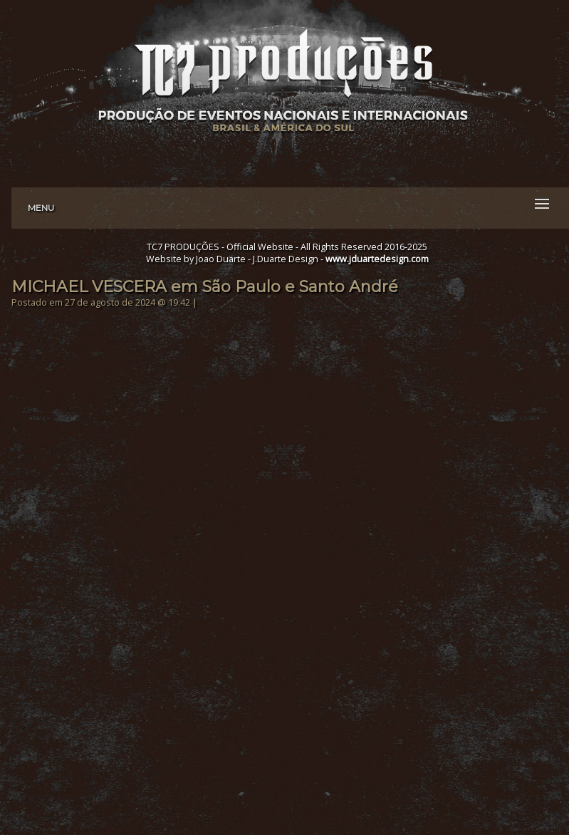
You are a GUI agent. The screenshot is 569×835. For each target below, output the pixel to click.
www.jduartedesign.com (377, 259)
